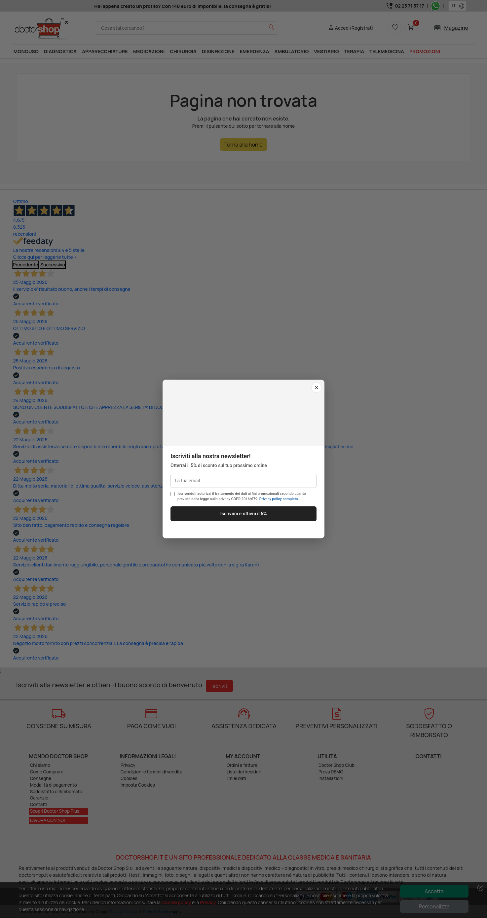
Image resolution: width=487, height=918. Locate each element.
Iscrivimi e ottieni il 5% (243, 513)
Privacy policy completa (278, 499)
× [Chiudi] (316, 387)
